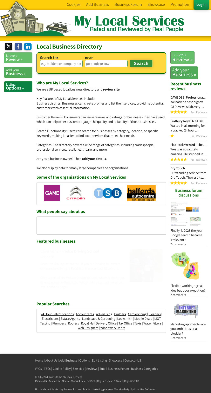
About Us (51, 360)
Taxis (137, 323)
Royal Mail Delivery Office (98, 323)
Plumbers (59, 323)
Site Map (78, 369)
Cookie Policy (62, 369)
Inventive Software (144, 389)
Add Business (68, 360)
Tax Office (125, 323)
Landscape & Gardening (98, 318)
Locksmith (124, 318)
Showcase (115, 360)
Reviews (91, 369)
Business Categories (144, 369)
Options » (19, 86)
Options (84, 360)
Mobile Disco (143, 318)
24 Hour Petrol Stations (57, 314)
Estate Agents (70, 318)
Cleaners (155, 314)
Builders (120, 314)
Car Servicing (137, 314)
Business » (184, 72)
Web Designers (88, 328)
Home (39, 360)
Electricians (50, 318)
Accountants (85, 314)
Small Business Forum (114, 369)
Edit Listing (99, 360)
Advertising (104, 314)
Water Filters (152, 323)
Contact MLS (132, 360)
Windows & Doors (112, 328)
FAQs (38, 369)
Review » (182, 57)
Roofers (73, 323)
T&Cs (47, 369)
